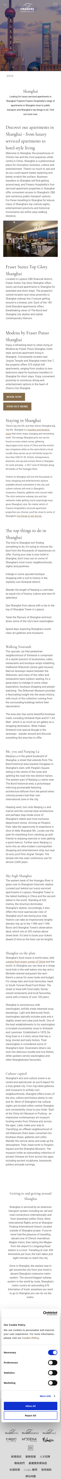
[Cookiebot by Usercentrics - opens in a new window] (43, 1313)
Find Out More (17, 406)
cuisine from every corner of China (25, 961)
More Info (45, 1396)
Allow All (30, 1405)
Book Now (14, 396)
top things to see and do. (29, 516)
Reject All (30, 1415)
